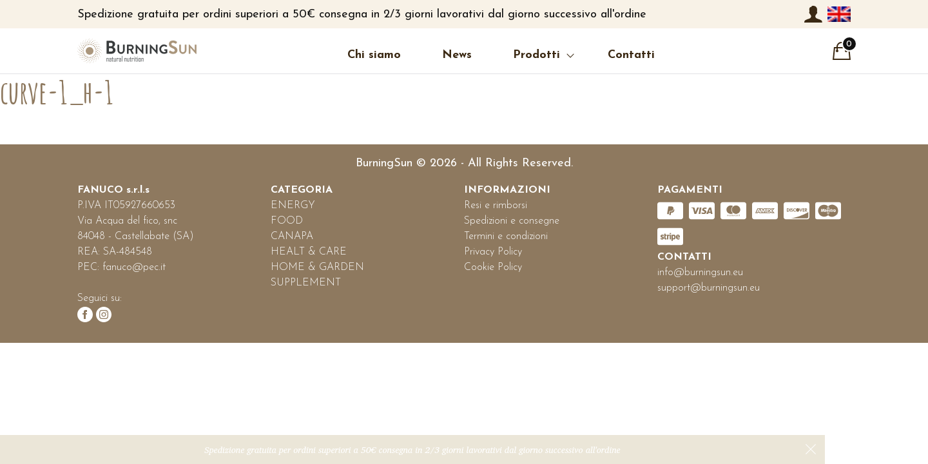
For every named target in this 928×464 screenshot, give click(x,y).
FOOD (287, 221)
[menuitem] (839, 14)
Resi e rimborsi (495, 205)
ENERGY (293, 205)
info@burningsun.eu (700, 272)
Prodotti (536, 55)
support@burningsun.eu (708, 288)
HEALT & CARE (309, 252)
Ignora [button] (811, 449)
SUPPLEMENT (306, 283)
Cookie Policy (493, 267)
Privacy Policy (493, 252)
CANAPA (292, 236)
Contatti (631, 55)
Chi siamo (374, 55)
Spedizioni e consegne (511, 221)
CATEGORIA (302, 190)
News (457, 55)
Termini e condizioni (506, 236)
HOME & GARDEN (317, 267)
